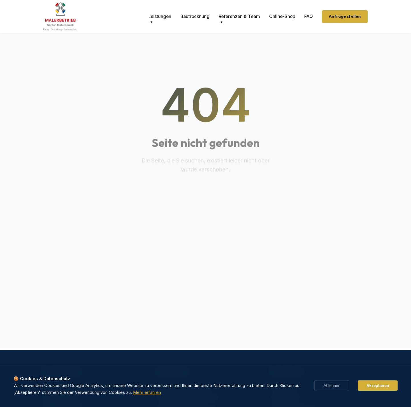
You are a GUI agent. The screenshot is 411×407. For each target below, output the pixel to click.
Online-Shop (282, 16)
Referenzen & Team (239, 16)
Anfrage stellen (345, 16)
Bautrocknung (194, 16)
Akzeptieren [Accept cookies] (377, 385)
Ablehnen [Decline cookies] (331, 385)
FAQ (308, 16)
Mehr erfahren (147, 392)
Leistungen (159, 16)
